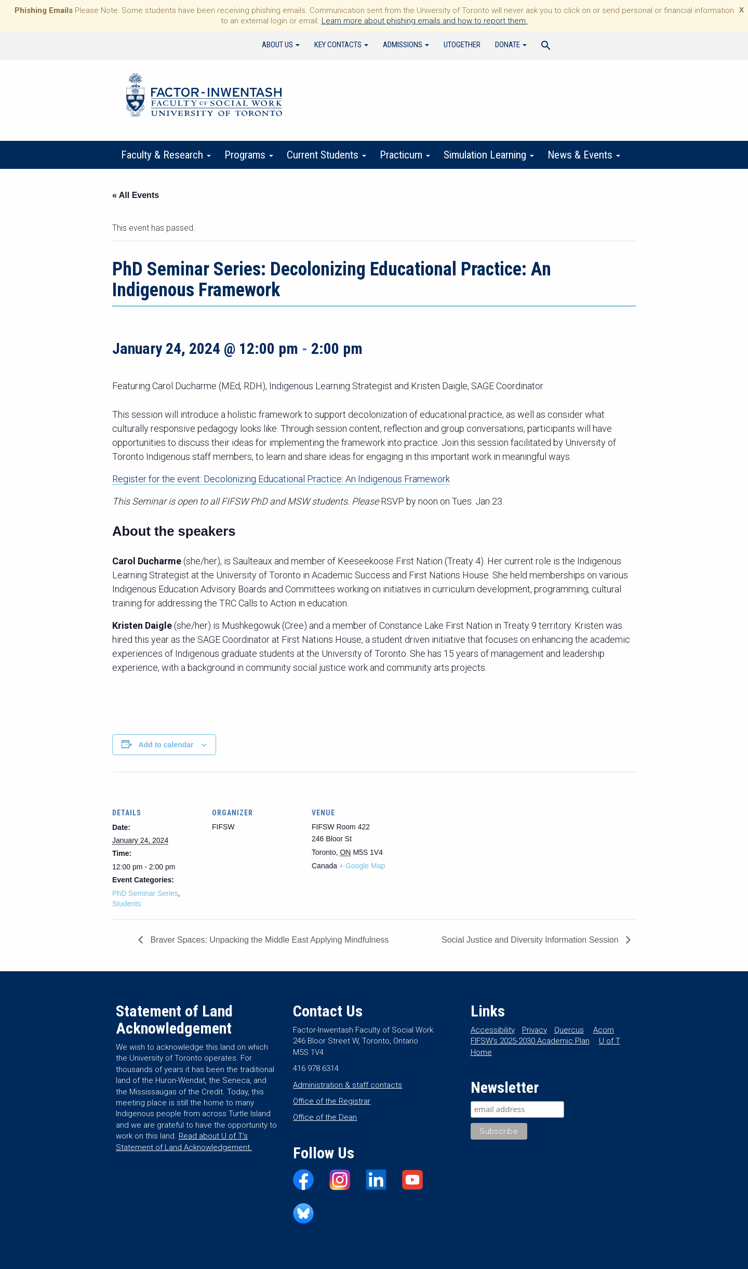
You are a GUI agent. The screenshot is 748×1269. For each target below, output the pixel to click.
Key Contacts (341, 44)
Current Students (326, 155)
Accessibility (493, 1030)
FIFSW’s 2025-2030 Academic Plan (530, 1041)
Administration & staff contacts (347, 1085)
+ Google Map (362, 866)
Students (126, 904)
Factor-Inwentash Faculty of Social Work (204, 96)
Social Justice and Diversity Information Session (531, 939)
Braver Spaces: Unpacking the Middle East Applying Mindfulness (268, 939)
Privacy (534, 1030)
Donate (511, 44)
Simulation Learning (489, 155)
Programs (248, 155)
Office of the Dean (325, 1117)
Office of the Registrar (331, 1101)
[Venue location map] (466, 843)
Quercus (569, 1030)
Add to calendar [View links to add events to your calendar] (166, 745)
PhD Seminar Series (145, 893)
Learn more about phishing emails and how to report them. (425, 20)
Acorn (603, 1030)
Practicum (405, 155)
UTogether (462, 44)
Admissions (406, 44)
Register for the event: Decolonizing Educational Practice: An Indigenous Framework (281, 478)
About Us (281, 44)
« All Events (135, 195)
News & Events (583, 155)
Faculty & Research (166, 155)
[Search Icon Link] (546, 47)
